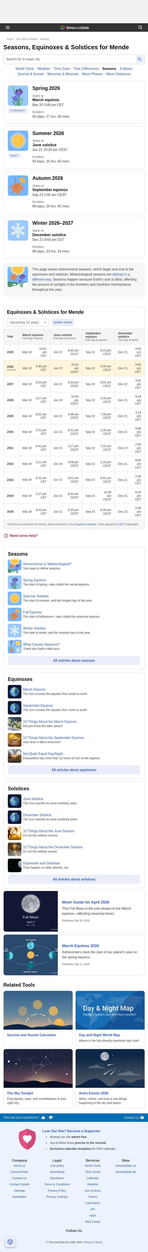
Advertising (57, 1171)
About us (19, 1165)
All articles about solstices (74, 879)
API (92, 1209)
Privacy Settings (57, 1196)
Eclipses (126, 68)
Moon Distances (118, 74)
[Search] (140, 27)
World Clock (24, 68)
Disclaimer (57, 1178)
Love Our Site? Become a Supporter (71, 1131)
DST (121, 524)
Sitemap (19, 1190)
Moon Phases (92, 74)
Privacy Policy (57, 1190)
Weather (43, 68)
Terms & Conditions (57, 1184)
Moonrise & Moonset (63, 74)
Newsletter (19, 1196)
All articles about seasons (74, 660)
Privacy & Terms (93, 1242)
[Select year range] (28, 322)
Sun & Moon (92, 1190)
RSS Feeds (92, 1221)
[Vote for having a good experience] (43, 1117)
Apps (92, 1215)
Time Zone (62, 68)
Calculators (92, 1203)
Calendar (93, 1178)
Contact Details (20, 1184)
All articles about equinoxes (74, 770)
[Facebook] (59, 1238)
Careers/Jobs (19, 1171)
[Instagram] (81, 1238)
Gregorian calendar (85, 524)
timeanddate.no (126, 1165)
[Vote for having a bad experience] (50, 1117)
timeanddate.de (126, 1171)
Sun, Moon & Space (26, 39)
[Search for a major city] (69, 59)
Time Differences (86, 68)
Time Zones (92, 1171)
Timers (92, 1196)
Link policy (57, 1165)
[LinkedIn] (74, 1238)
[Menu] (7, 27)
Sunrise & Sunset (31, 74)
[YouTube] (88, 1238)
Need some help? (20, 535)
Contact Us (134, 1118)
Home (10, 39)
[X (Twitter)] (67, 1238)
